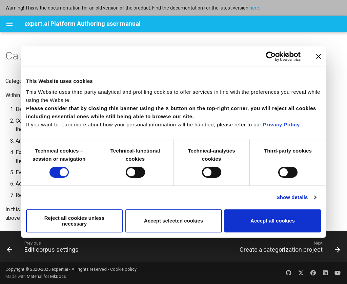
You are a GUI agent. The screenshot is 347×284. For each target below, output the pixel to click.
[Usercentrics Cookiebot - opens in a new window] (271, 56)
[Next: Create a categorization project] (288, 248)
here (254, 8)
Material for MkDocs (46, 276)
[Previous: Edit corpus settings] (44, 248)
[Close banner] (318, 56)
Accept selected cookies (173, 221)
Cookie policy (123, 269)
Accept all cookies (272, 221)
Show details (292, 197)
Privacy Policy (281, 124)
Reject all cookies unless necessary (74, 221)
